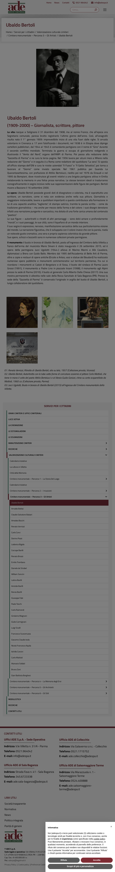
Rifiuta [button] (64, 860)
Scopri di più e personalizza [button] (80, 866)
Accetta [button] (97, 860)
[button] (111, 826)
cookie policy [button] (99, 839)
